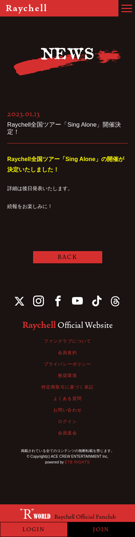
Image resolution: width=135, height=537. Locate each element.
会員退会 (67, 432)
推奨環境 (67, 375)
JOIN (101, 529)
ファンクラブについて (67, 341)
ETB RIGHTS (77, 462)
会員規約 (67, 352)
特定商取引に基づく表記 (67, 387)
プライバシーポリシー (67, 364)
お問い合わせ (67, 410)
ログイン (67, 421)
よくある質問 (67, 398)
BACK (67, 257)
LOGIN (33, 529)
